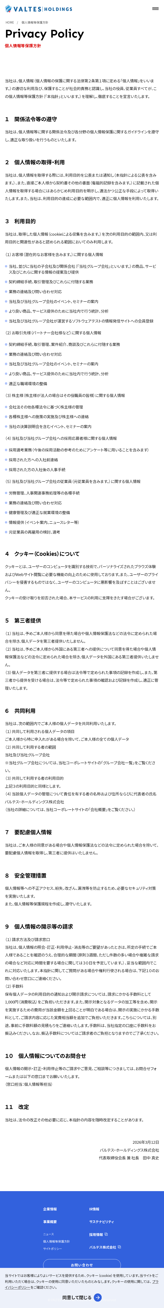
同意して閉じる (77, 1297)
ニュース (48, 1234)
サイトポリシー (52, 1248)
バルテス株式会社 (102, 1247)
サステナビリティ (101, 1221)
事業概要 (50, 1221)
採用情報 (96, 1234)
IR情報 (94, 1208)
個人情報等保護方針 (56, 1241)
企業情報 (50, 1208)
